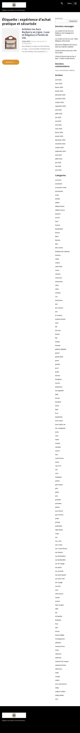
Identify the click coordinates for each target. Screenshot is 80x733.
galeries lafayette (60, 349)
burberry (58, 255)
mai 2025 (58, 121)
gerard (57, 353)
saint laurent (59, 594)
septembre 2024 (60, 151)
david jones (59, 300)
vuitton (57, 680)
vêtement (58, 654)
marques (58, 447)
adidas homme (60, 210)
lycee (57, 432)
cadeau (57, 263)
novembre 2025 (60, 98)
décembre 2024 (60, 140)
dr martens (58, 315)
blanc (57, 236)
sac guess (58, 567)
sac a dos (58, 541)
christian (58, 293)
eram (57, 323)
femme (57, 334)
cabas (57, 259)
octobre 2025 (59, 102)
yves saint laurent (61, 684)
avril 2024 (58, 170)
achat (57, 195)
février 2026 (59, 87)
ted (56, 612)
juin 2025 (58, 117)
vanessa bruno (60, 646)
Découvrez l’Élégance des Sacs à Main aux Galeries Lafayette (66, 46)
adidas (57, 202)
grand (57, 360)
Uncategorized (26, 43)
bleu (56, 244)
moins (57, 462)
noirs (56, 473)
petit (56, 488)
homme (57, 383)
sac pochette (59, 571)
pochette (58, 500)
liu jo (56, 413)
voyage (57, 676)
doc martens (59, 308)
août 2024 (58, 155)
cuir (56, 296)
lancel (57, 406)
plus (56, 496)
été (56, 327)
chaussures (59, 281)
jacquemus (58, 387)
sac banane (59, 552)
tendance (58, 620)
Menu (70, 3)
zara (56, 699)
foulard (57, 342)
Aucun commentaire (38, 41)
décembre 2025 (60, 95)
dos (56, 311)
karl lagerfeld (59, 390)
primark (57, 522)
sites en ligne (59, 605)
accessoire (58, 184)
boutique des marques (62, 251)
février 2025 (59, 132)
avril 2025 (58, 125)
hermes (57, 375)
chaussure (58, 278)
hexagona (58, 379)
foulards (57, 345)
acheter (57, 199)
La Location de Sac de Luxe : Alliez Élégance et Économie (66, 40)
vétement (58, 658)
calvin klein (58, 266)
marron (57, 451)
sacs (56, 590)
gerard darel (59, 357)
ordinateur (58, 477)
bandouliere (59, 229)
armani (57, 217)
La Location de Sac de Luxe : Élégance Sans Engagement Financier (64, 33)
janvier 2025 (59, 136)
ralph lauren (59, 530)
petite (57, 492)
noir (56, 469)
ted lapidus (58, 616)
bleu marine (59, 248)
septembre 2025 (60, 106)
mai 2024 (58, 166)
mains (57, 439)
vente (57, 650)
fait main (58, 330)
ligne (56, 409)
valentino (58, 642)
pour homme (59, 515)
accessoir (58, 180)
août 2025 (58, 110)
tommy (57, 631)
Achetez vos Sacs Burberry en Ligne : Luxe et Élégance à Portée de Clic (35, 33)
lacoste (57, 398)
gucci (57, 368)
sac (56, 537)
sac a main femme (61, 548)
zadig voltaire (59, 695)
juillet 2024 (58, 159)
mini (56, 454)
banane (57, 225)
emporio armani (60, 319)
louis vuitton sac (60, 424)
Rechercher (59, 18)
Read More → (11, 62)
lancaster (58, 402)
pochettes (58, 503)
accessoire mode (60, 187)
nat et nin (58, 466)
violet (57, 673)
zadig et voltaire (60, 691)
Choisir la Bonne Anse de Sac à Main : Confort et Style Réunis (65, 57)
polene (57, 507)
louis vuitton (59, 421)
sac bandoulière (60, 560)
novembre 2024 (60, 144)
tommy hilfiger (59, 635)
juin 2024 (58, 162)
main (56, 436)
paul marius (59, 484)
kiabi (56, 394)
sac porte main (60, 579)
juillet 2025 (58, 114)
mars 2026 (58, 83)
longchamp (58, 417)
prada (57, 518)
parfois (57, 481)
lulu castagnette (60, 428)
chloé (57, 289)
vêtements (58, 669)
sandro (57, 597)
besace (57, 233)
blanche (57, 240)
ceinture (57, 274)
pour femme (59, 511)
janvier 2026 (59, 91)
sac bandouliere (60, 556)
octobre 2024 (59, 147)
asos (56, 221)
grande (57, 364)
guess (57, 372)
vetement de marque (62, 661)
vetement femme (60, 665)
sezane (57, 601)
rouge (57, 533)
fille (56, 338)
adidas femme (59, 206)
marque (57, 443)
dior (56, 304)
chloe (57, 285)
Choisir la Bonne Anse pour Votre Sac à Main (66, 51)
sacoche (58, 586)
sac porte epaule (60, 575)
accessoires (59, 191)
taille (56, 609)
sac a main (58, 545)
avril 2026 (58, 80)
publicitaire (58, 526)
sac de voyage (60, 563)
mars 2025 (58, 129)
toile (56, 627)
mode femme (59, 458)
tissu (56, 624)
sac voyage (59, 582)
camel (57, 270)
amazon (57, 214)
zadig (57, 688)
